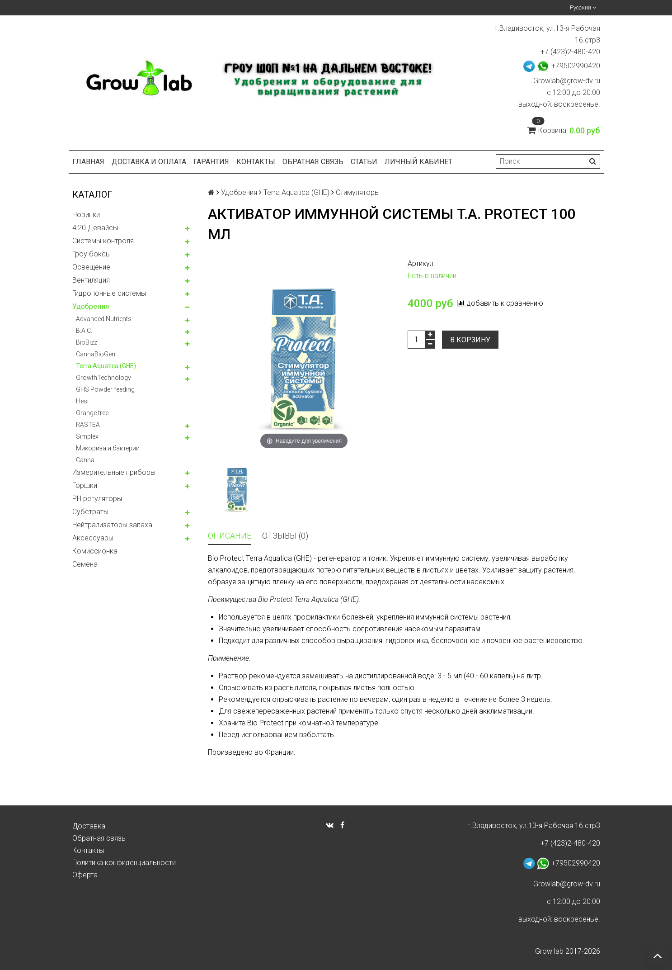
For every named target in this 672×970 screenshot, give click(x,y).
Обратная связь (312, 161)
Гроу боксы (91, 254)
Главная (88, 161)
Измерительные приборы (113, 472)
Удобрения (90, 306)
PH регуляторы (97, 498)
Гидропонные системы (109, 293)
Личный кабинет (418, 161)
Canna (85, 460)
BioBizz (86, 342)
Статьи (364, 161)
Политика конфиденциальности (124, 862)
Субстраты (90, 511)
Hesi (82, 401)
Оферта (85, 875)
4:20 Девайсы (95, 227)
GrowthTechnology (103, 377)
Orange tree (92, 412)
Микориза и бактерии (108, 448)
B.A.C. (84, 330)
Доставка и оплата (149, 161)
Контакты (255, 161)
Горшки (84, 485)
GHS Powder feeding (105, 389)
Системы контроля (103, 241)
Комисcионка (94, 551)
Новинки (86, 214)
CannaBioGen (95, 354)
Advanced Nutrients (104, 318)
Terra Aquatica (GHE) (106, 365)
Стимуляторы (358, 192)
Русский (583, 7)
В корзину (470, 340)
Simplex (87, 436)
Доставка (88, 826)
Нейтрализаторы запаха (112, 524)
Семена (85, 564)
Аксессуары (92, 538)
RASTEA (88, 424)
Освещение (91, 267)
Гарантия (211, 161)
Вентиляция (91, 280)
